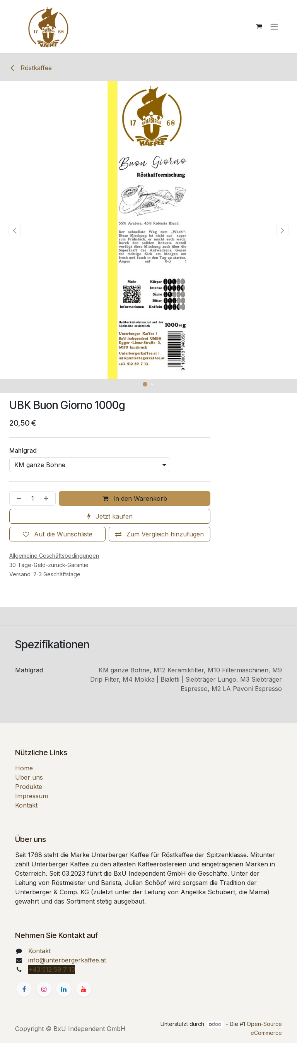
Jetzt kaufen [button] (110, 516)
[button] (15, 230)
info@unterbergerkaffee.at (67, 960)
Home (24, 768)
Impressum (31, 796)
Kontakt (26, 805)
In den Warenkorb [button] (134, 498)
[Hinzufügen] (47, 498)
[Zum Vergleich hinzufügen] (159, 534)
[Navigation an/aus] (274, 26)
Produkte (28, 786)
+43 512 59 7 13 (51, 969)
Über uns (29, 777)
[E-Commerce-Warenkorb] (258, 26)
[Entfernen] (17, 498)
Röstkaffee (30, 68)
